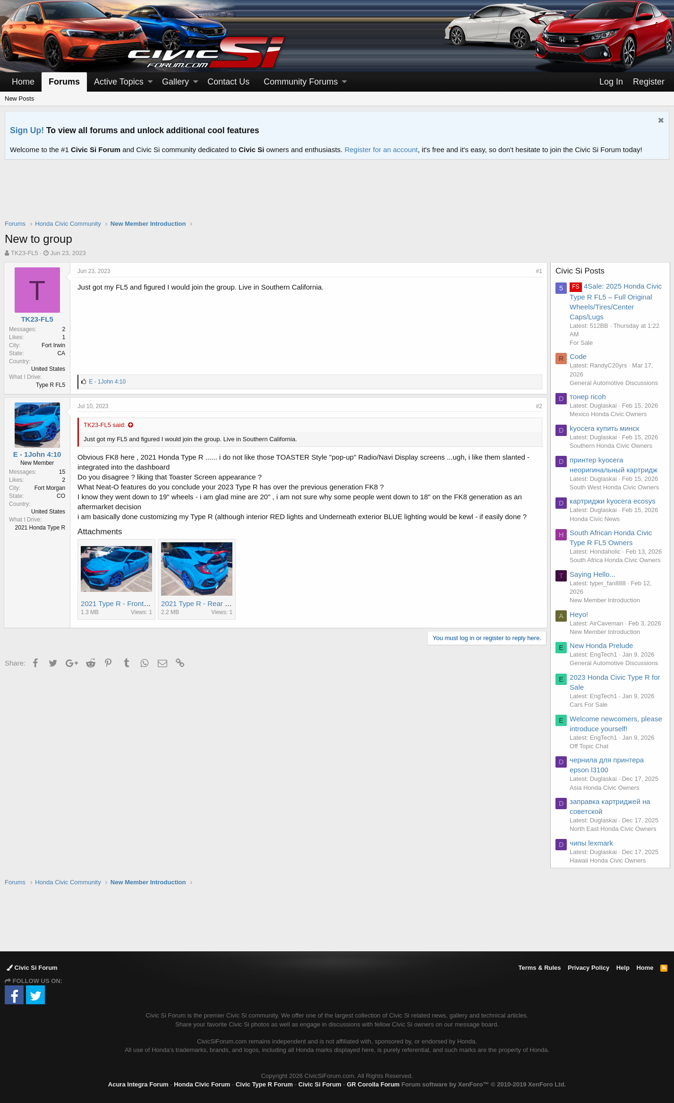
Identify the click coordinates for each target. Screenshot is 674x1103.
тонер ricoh (589, 397)
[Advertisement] (337, 195)
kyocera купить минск (605, 428)
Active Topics (119, 81)
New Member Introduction (606, 600)
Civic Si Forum (32, 967)
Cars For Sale (589, 704)
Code (579, 356)
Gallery (175, 81)
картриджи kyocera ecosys (614, 501)
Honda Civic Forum (202, 1084)
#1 (538, 271)
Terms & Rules (539, 967)
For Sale (582, 342)
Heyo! (580, 614)
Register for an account (381, 149)
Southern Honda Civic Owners (612, 445)
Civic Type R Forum (264, 1084)
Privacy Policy (588, 967)
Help (623, 967)
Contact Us (228, 81)
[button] (150, 82)
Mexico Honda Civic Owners (609, 414)
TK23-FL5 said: (106, 424)
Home (23, 81)
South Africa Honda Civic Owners (616, 560)
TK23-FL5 (24, 253)
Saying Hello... (593, 574)
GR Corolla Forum (373, 1084)
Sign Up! (27, 130)
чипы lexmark (592, 843)
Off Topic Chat (590, 746)
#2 (538, 406)
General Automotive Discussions (615, 382)
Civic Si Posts (581, 270)
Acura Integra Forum (138, 1084)
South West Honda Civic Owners (615, 487)
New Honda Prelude (602, 645)
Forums (64, 81)
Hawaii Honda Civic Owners (609, 860)
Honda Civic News (596, 518)
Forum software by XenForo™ (483, 1084)
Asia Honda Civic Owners (605, 787)
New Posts (19, 98)
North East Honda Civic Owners (614, 828)
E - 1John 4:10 (38, 454)
